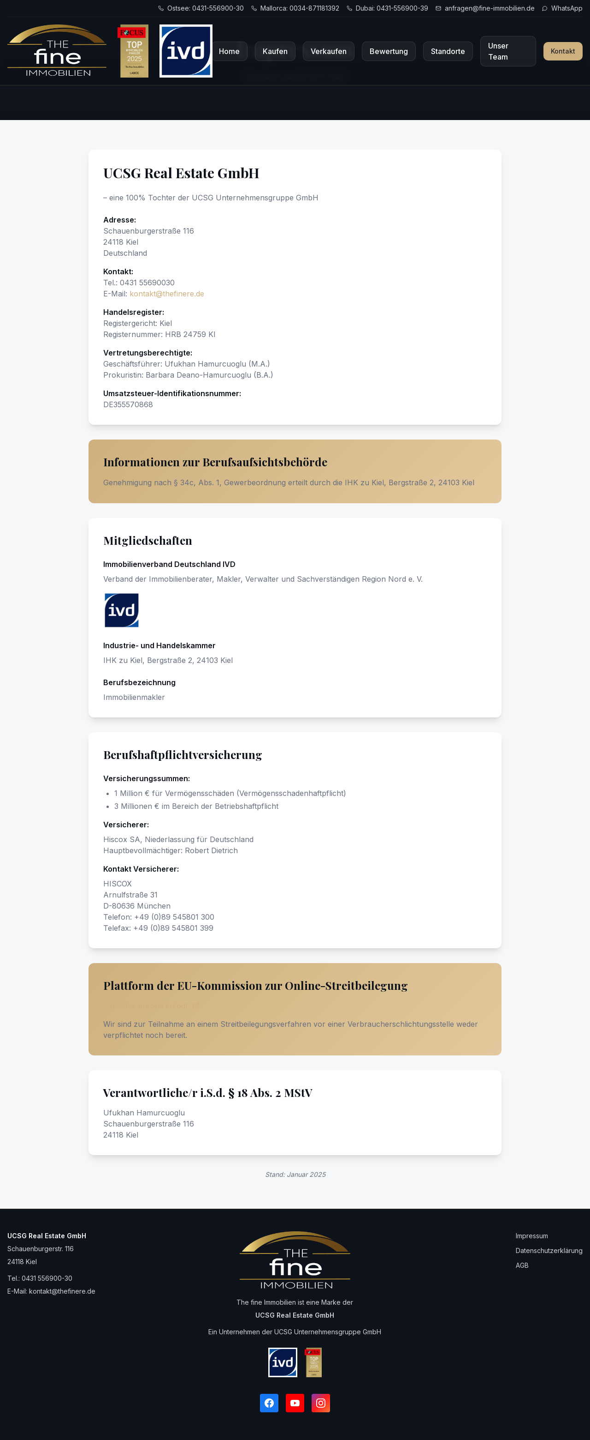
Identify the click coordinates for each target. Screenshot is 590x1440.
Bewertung (389, 51)
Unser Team (498, 51)
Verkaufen (329, 51)
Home (229, 51)
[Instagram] (321, 1403)
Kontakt (563, 51)
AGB (522, 1265)
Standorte (448, 51)
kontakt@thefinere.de (167, 293)
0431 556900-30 (47, 1278)
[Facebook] (269, 1403)
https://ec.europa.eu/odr (151, 1005)
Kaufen (275, 51)
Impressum (532, 1236)
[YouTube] (295, 1403)
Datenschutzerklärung (549, 1250)
